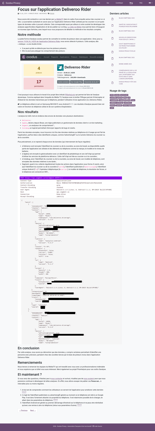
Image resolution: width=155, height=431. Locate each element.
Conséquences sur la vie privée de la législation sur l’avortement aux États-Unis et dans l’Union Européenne (128, 74)
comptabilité (122, 100)
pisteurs (112, 105)
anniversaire (124, 95)
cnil (129, 97)
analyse (117, 95)
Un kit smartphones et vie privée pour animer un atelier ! (127, 46)
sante (112, 108)
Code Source (97, 426)
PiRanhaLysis (70, 95)
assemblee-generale (116, 97)
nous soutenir (89, 379)
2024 (111, 95)
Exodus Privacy (13, 3)
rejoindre (119, 105)
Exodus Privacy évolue (127, 51)
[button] (150, 3)
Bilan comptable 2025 (127, 18)
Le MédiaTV (59, 19)
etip (129, 100)
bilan (125, 97)
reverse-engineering (129, 105)
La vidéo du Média (74, 27)
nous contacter (56, 379)
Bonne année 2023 (125, 64)
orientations (127, 103)
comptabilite (114, 100)
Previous (23, 410)
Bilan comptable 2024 (127, 31)
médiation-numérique (116, 103)
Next (33, 410)
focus (52, 13)
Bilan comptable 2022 (127, 57)
